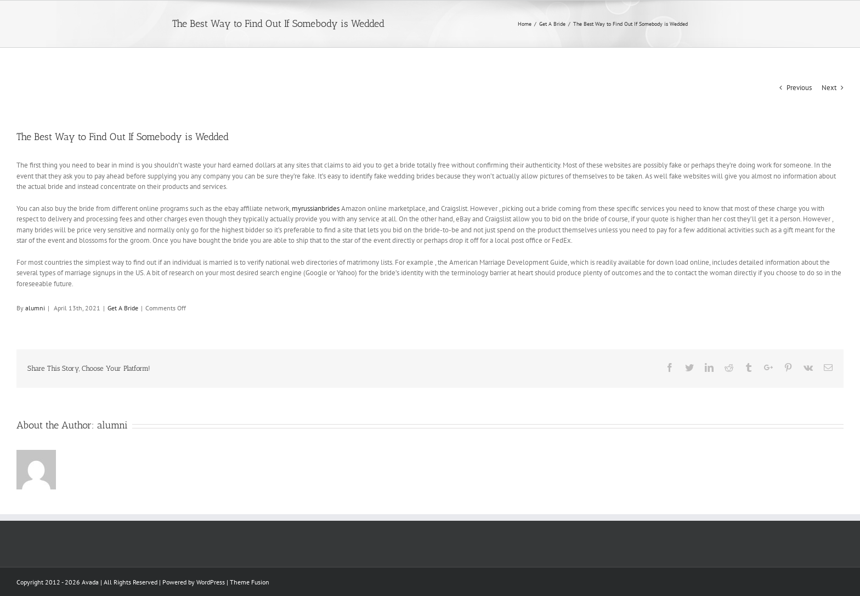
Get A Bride (123, 308)
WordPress (210, 582)
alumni (35, 308)
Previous (799, 87)
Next (829, 87)
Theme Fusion (249, 582)
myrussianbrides (316, 208)
